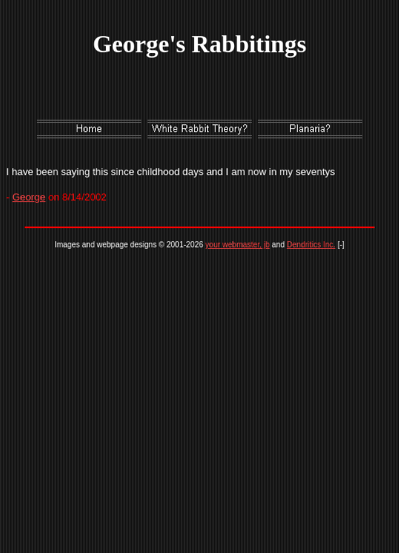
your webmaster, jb (238, 244)
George (28, 197)
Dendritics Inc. (311, 244)
